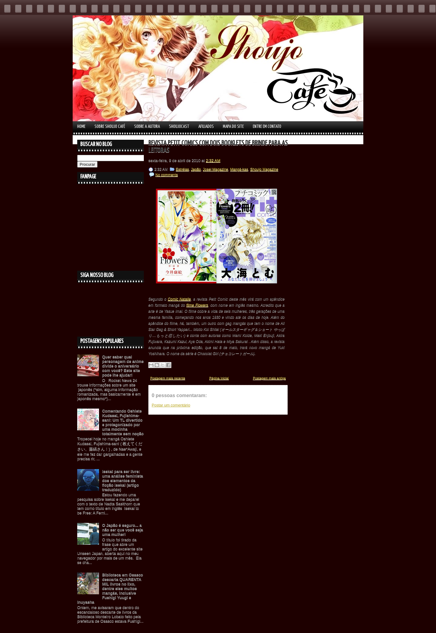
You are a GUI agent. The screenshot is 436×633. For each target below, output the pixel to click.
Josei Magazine (215, 169)
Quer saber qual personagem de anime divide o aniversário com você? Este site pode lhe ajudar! (123, 365)
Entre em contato (267, 126)
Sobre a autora (147, 126)
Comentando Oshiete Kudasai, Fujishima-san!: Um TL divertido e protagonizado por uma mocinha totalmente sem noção (123, 422)
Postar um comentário (171, 405)
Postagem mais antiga (269, 378)
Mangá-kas (239, 169)
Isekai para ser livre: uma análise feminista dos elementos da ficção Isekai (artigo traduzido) (122, 480)
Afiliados (206, 126)
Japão (196, 169)
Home (81, 126)
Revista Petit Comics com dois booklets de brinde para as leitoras (218, 147)
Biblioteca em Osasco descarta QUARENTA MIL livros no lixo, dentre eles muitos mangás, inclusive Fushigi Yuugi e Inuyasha (110, 588)
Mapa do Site (233, 126)
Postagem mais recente (167, 378)
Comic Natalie (179, 299)
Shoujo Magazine (264, 169)
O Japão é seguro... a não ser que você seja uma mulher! (122, 530)
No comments (166, 175)
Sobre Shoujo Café (109, 126)
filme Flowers (197, 305)
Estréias (182, 169)
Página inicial (219, 378)
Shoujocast (179, 126)
